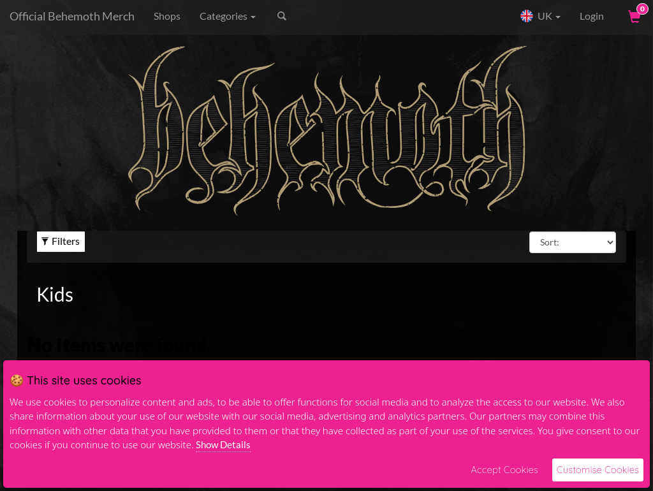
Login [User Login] (592, 16)
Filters (60, 241)
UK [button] (540, 16)
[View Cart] (633, 16)
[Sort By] (572, 242)
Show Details (223, 444)
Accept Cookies (504, 470)
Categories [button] (228, 16)
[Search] (339, 16)
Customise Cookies (598, 470)
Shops (167, 16)
